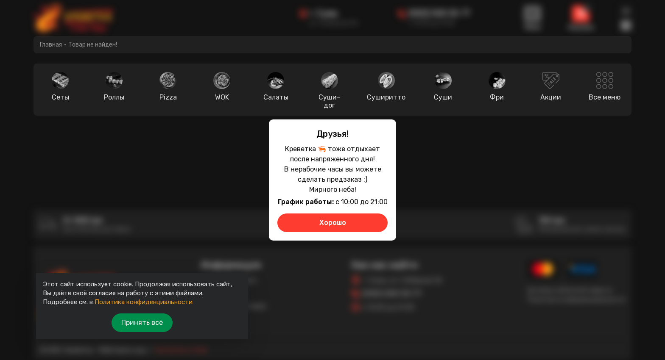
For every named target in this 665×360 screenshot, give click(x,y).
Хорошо (332, 223)
